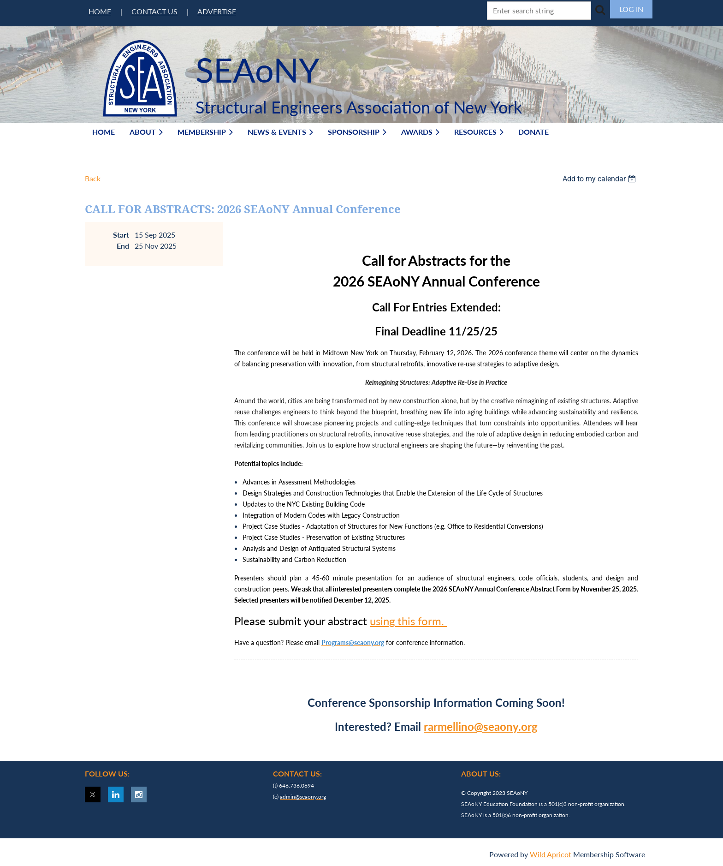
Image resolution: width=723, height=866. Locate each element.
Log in (631, 9)
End (123, 245)
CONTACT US (154, 11)
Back (93, 178)
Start (121, 234)
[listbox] (600, 179)
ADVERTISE (216, 11)
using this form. (408, 620)
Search (600, 9)
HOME (100, 11)
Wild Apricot (550, 854)
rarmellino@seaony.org (481, 726)
